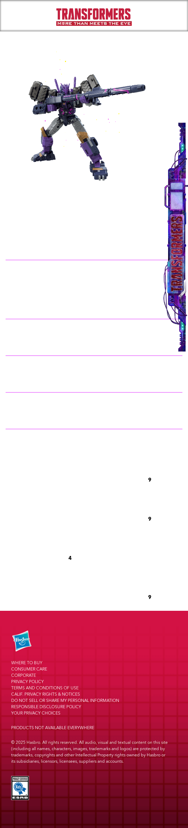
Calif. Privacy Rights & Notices (45, 694)
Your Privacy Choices (35, 713)
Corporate (23, 675)
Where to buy (26, 663)
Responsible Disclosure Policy (46, 707)
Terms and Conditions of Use (45, 688)
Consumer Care (29, 669)
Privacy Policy (27, 682)
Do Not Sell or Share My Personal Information (65, 700)
